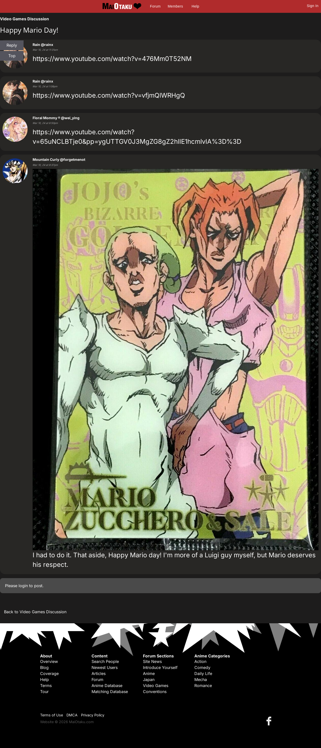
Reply (12, 45)
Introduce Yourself (160, 667)
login (23, 585)
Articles (99, 673)
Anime (149, 673)
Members (175, 6)
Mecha (200, 679)
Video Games (155, 685)
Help (195, 6)
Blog (44, 667)
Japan (148, 679)
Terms (46, 685)
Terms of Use (51, 715)
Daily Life (203, 673)
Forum (155, 6)
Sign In (312, 6)
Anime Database (107, 685)
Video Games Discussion (24, 18)
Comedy (202, 667)
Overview (49, 661)
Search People (105, 661)
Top (12, 55)
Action (200, 661)
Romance (203, 685)
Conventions (155, 691)
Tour (44, 691)
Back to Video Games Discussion (35, 611)
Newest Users (105, 667)
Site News (152, 661)
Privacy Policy (92, 715)
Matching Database (110, 691)
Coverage (49, 673)
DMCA (71, 715)
